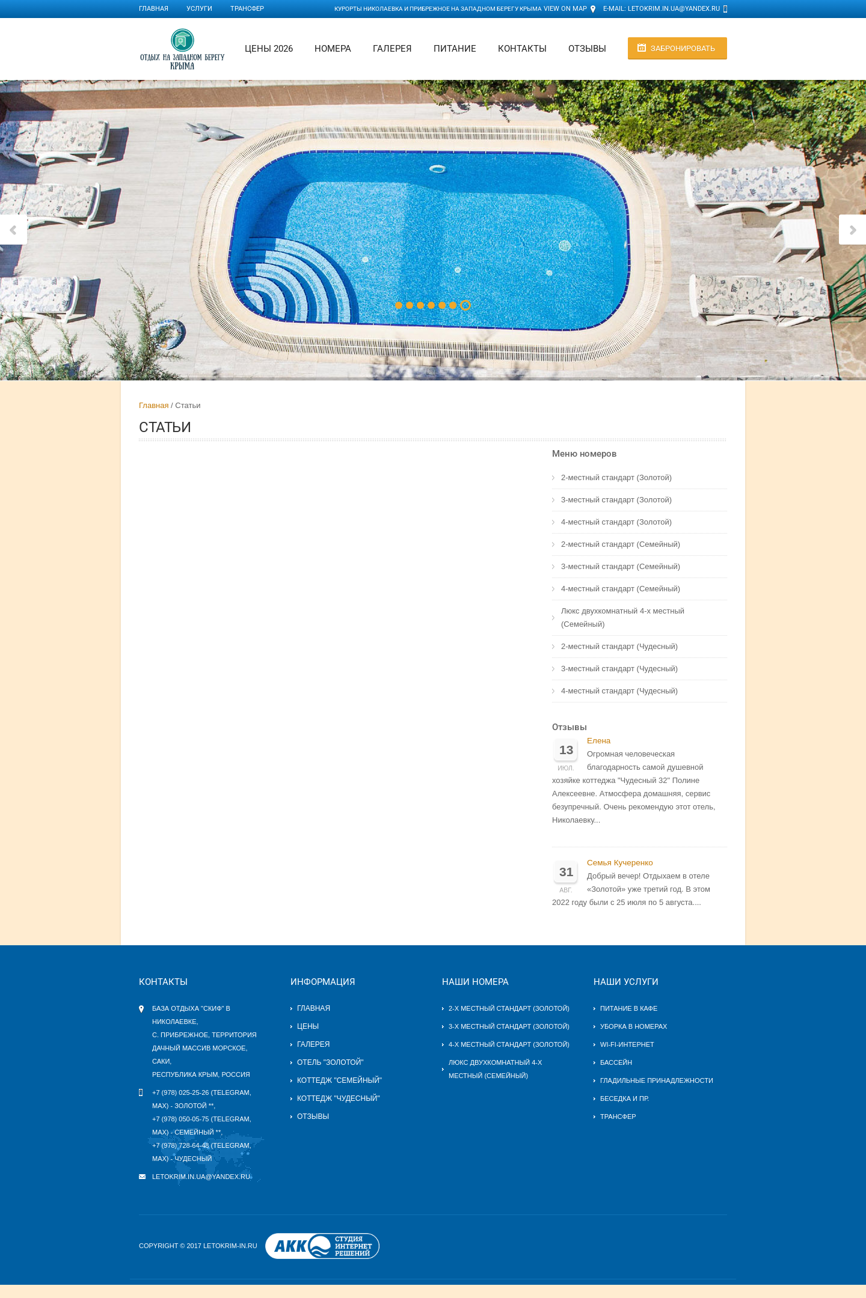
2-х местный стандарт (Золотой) (509, 1008)
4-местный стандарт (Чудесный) (619, 690)
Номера (333, 48)
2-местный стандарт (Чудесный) (619, 646)
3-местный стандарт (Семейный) (620, 566)
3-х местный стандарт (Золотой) (509, 1026)
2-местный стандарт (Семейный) (620, 544)
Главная (153, 9)
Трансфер (247, 9)
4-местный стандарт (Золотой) (616, 521)
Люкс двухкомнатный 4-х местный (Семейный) (622, 617)
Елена (598, 740)
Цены (308, 1026)
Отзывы (587, 48)
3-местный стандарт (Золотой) (616, 499)
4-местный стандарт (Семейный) (620, 588)
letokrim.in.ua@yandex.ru (674, 9)
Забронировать (683, 48)
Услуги (199, 9)
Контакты (522, 48)
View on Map (565, 9)
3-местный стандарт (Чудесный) (619, 668)
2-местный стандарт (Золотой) (616, 477)
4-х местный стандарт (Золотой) (509, 1044)
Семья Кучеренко (620, 862)
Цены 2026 (269, 48)
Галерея (392, 48)
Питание (455, 48)
